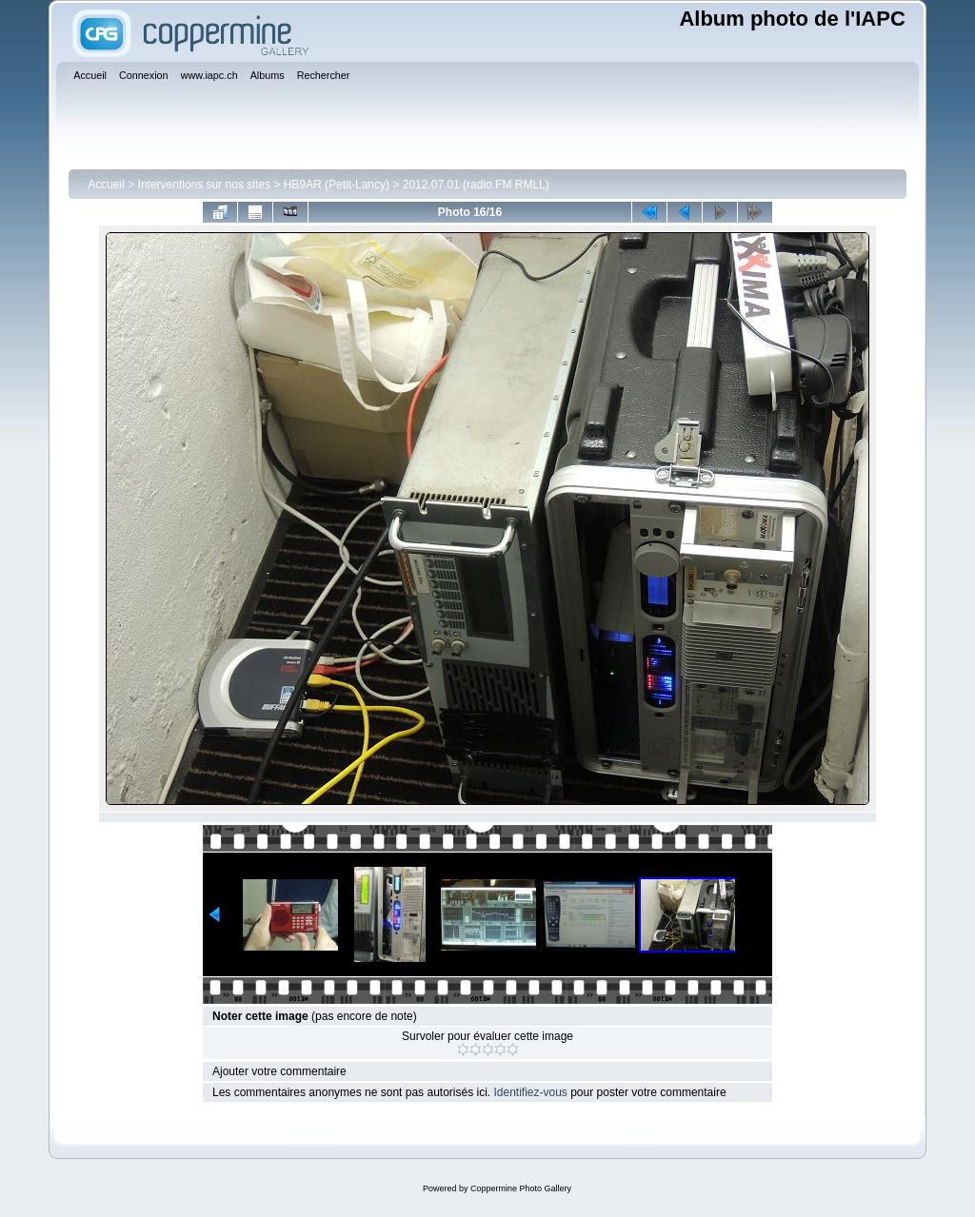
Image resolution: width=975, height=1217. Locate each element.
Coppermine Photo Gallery (520, 1188)
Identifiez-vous (530, 1092)
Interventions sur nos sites (204, 184)
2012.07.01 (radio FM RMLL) (476, 184)
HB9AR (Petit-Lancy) (336, 184)
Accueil (106, 184)
